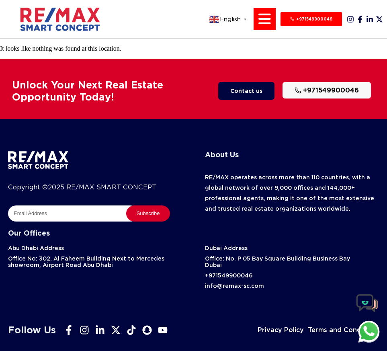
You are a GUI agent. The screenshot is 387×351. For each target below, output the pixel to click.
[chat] (369, 331)
